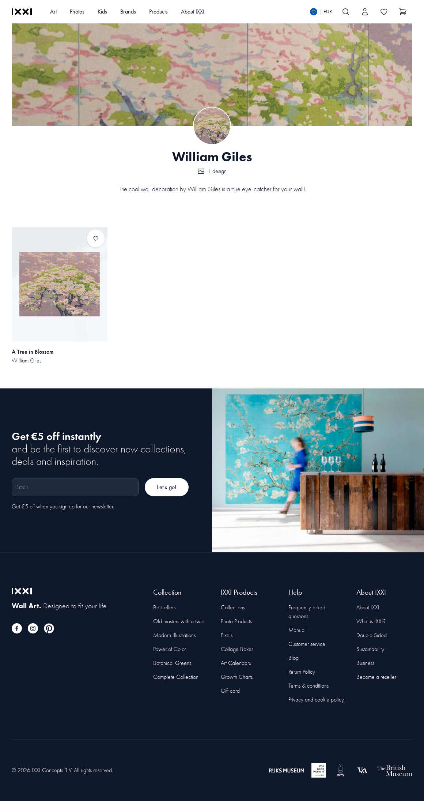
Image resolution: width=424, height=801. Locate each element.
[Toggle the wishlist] (383, 11)
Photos (77, 11)
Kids (102, 11)
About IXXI (192, 11)
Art (53, 11)
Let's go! (167, 487)
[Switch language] (321, 11)
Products (158, 11)
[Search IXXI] (345, 11)
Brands (128, 11)
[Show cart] (402, 11)
